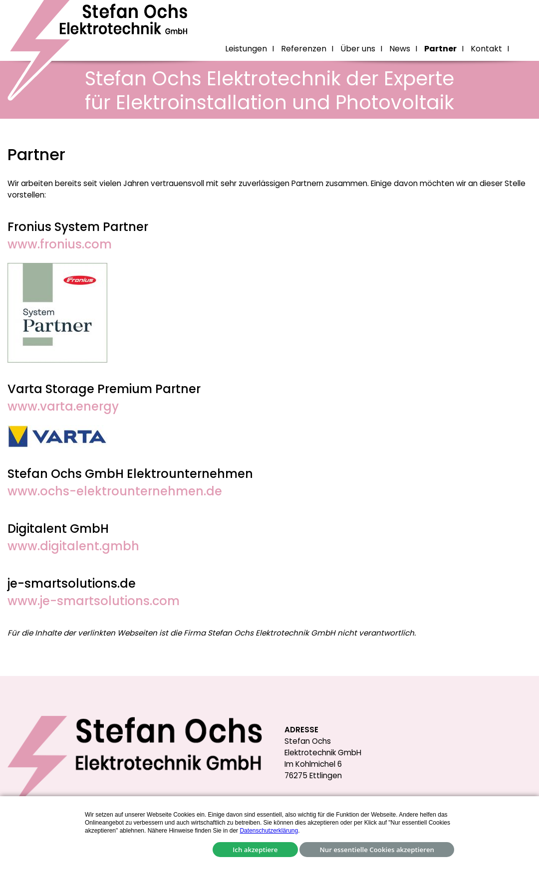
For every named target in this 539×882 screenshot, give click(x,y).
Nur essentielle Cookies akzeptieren (376, 849)
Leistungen (246, 48)
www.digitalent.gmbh (73, 546)
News (399, 48)
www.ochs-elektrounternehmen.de (114, 491)
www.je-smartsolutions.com (93, 601)
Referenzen (303, 48)
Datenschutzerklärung (269, 830)
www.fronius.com (59, 244)
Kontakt (486, 48)
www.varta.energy (63, 406)
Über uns (357, 48)
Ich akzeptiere (255, 849)
